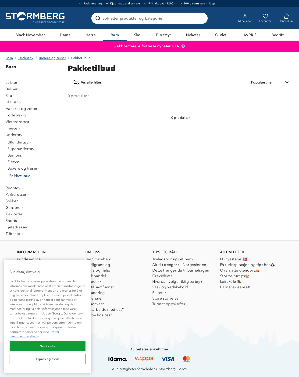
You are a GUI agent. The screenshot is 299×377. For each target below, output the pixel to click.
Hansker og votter (22, 108)
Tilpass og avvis (48, 359)
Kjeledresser (17, 227)
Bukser (13, 89)
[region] (47, 316)
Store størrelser (166, 298)
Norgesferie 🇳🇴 (233, 259)
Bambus (14, 155)
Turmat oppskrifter (168, 304)
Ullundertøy (19, 142)
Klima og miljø (97, 270)
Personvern (94, 304)
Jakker (13, 82)
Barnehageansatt (235, 287)
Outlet (220, 35)
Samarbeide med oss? (104, 309)
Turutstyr (163, 35)
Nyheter (193, 35)
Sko (137, 35)
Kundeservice (29, 259)
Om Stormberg (98, 259)
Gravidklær (162, 276)
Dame (65, 35)
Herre (90, 35)
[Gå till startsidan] (36, 18)
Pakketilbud (20, 176)
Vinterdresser (17, 121)
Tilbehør (15, 233)
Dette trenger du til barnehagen (180, 270)
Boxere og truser (52, 58)
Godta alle (47, 346)
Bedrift (277, 35)
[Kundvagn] (286, 18)
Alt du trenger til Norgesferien (179, 264)
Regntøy (15, 188)
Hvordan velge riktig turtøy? (177, 281)
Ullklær (14, 102)
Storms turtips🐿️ (235, 276)
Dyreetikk (93, 281)
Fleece (13, 128)
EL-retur (159, 292)
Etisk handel (95, 276)
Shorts (11, 220)
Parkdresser (18, 194)
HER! (176, 46)
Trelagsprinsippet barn (172, 259)
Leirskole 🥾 (231, 281)
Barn (115, 35)
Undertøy (25, 58)
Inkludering (95, 292)
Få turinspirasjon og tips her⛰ (247, 264)
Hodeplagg (18, 115)
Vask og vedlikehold (170, 287)
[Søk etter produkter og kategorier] (150, 18)
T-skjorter (14, 214)
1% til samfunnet (99, 287)
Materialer (94, 298)
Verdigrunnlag (97, 264)
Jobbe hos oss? (98, 315)
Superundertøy (22, 149)
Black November (30, 35)
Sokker (13, 201)
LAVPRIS (249, 35)
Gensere (15, 207)
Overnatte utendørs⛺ (240, 270)
